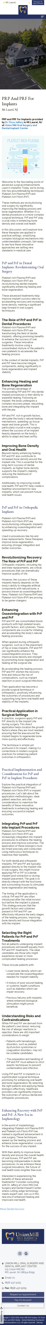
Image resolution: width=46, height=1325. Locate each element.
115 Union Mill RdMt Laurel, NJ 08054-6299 (24, 1272)
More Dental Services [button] (12, 1209)
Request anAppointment (38, 2)
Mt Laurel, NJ (9, 3)
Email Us (10, 1282)
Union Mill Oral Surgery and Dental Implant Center (19, 127)
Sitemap (39, 1323)
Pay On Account (23, 1304)
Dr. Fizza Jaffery (14, 122)
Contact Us (23, 1310)
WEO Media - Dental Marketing (23, 1320)
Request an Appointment (23, 1299)
